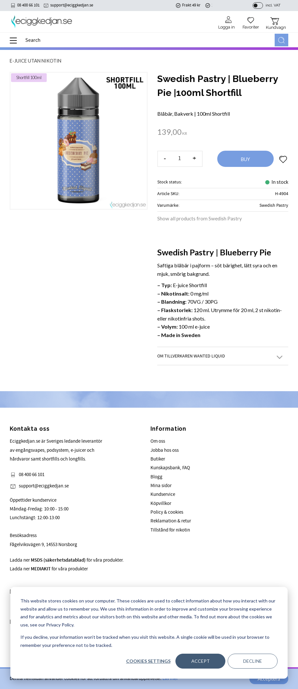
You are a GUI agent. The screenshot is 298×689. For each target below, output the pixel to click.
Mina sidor (161, 486)
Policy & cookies (166, 512)
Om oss (157, 441)
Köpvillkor (160, 503)
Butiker (157, 459)
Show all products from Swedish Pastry (199, 218)
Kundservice (162, 494)
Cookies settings (148, 661)
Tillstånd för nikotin (170, 530)
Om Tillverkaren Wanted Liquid (191, 356)
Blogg (156, 477)
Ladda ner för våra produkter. (67, 560)
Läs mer (170, 679)
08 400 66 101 (28, 5)
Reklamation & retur (170, 521)
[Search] (281, 40)
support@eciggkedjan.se (71, 5)
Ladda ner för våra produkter (49, 569)
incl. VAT (273, 5)
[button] (15, 43)
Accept (200, 661)
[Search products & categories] (149, 40)
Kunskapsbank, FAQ (170, 468)
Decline (252, 661)
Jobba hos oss (164, 450)
